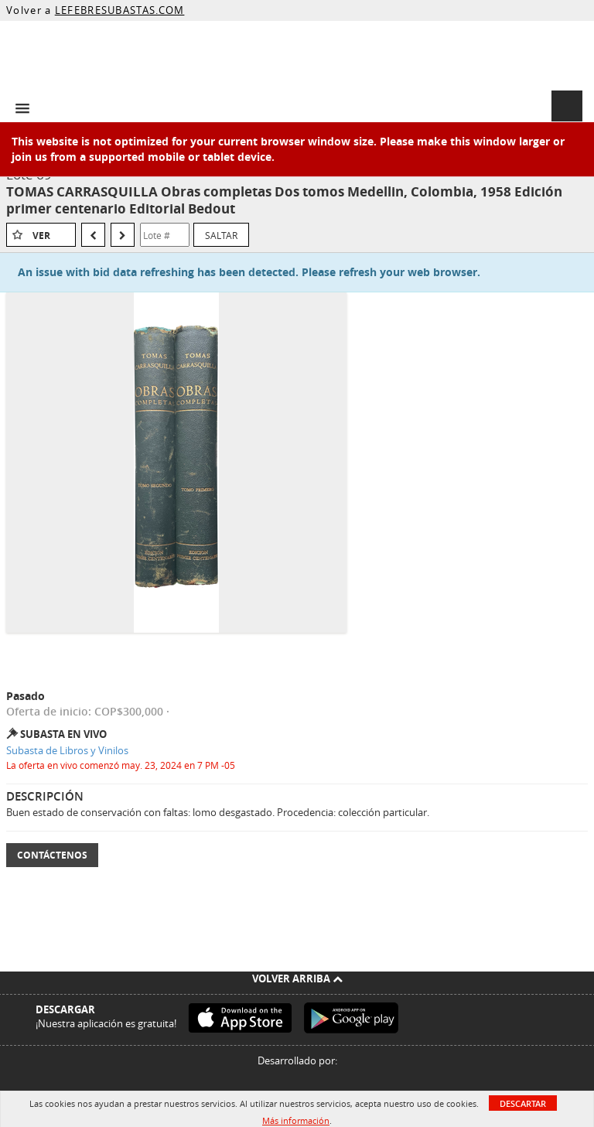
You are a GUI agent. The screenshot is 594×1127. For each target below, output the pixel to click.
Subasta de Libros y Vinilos (67, 750)
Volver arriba (297, 978)
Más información (295, 1120)
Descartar (523, 1103)
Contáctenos (52, 855)
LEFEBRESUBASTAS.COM (120, 10)
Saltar (221, 235)
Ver (41, 235)
